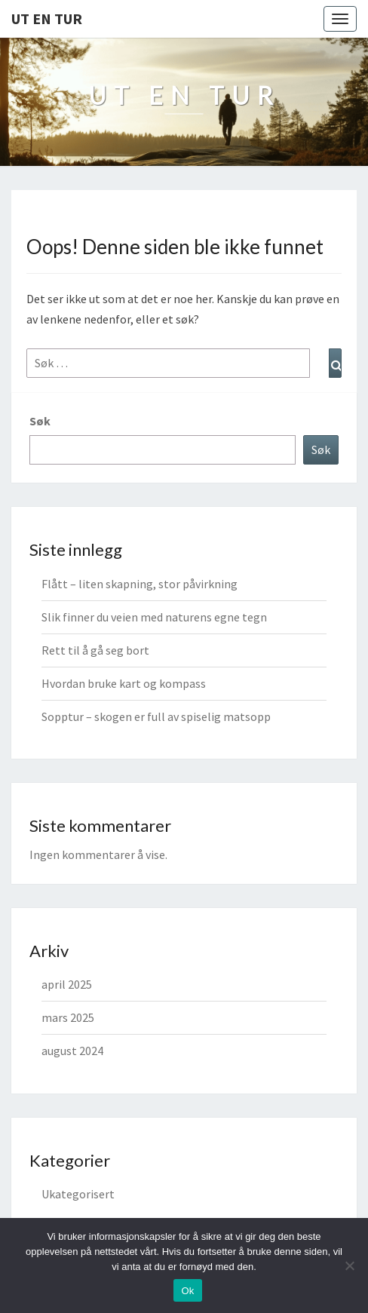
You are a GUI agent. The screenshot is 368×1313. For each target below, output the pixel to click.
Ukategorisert (78, 1193)
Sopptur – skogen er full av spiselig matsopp (156, 716)
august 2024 (72, 1050)
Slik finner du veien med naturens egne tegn (154, 616)
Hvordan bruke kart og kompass (123, 683)
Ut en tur (46, 18)
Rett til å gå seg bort (95, 650)
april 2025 (66, 984)
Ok (187, 1290)
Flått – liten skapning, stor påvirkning (139, 583)
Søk (40, 420)
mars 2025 (67, 1017)
